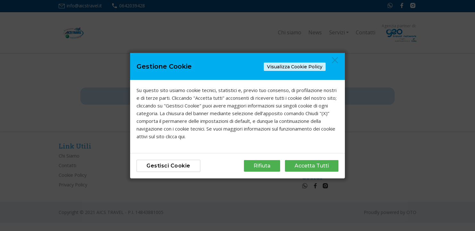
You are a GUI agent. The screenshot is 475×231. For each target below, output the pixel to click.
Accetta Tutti (312, 166)
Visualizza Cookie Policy (294, 67)
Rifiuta (262, 166)
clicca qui (175, 136)
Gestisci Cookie (168, 166)
